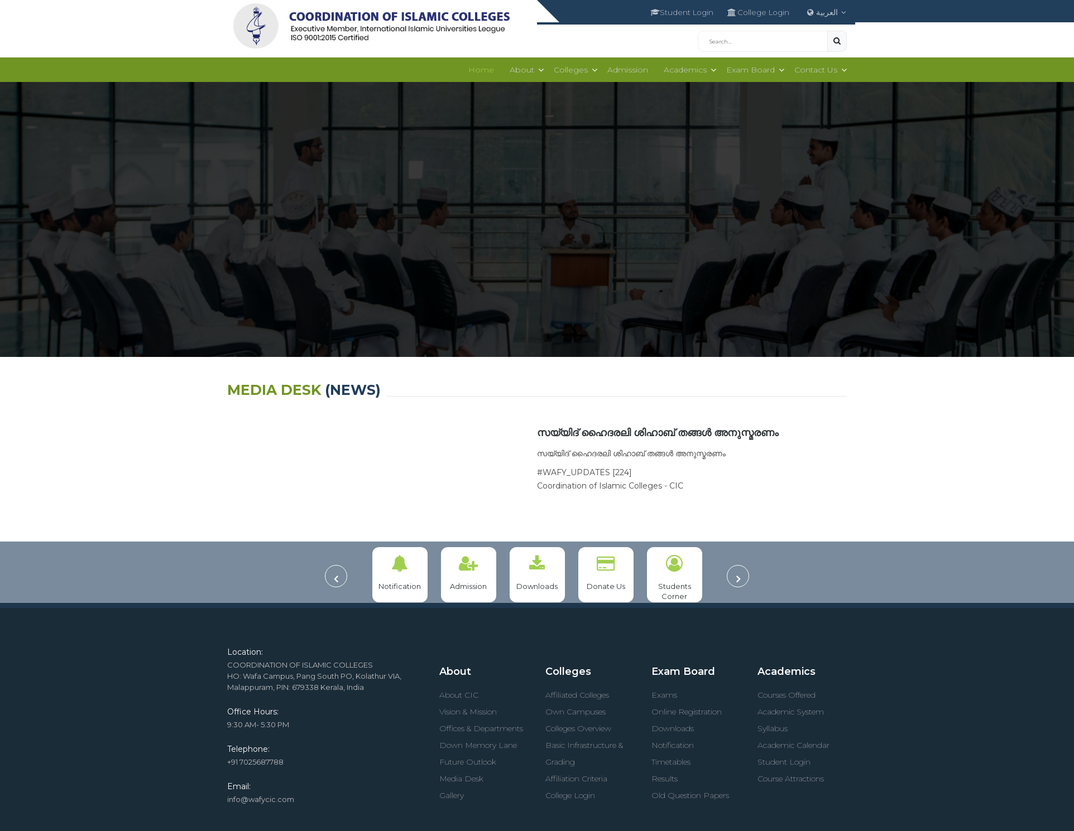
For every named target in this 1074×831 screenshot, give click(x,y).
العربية (827, 11)
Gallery (451, 793)
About (516, 67)
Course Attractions (790, 776)
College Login (753, 11)
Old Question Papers (690, 793)
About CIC (458, 693)
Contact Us (814, 67)
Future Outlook (467, 760)
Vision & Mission (468, 709)
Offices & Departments (481, 726)
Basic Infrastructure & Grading (584, 751)
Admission (624, 67)
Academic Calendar (793, 743)
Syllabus (772, 726)
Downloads (672, 726)
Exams (664, 693)
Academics (681, 67)
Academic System (790, 709)
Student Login (670, 11)
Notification (672, 743)
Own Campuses (575, 709)
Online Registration (686, 709)
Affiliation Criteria (576, 776)
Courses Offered (786, 693)
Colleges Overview (578, 726)
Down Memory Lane (478, 743)
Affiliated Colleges (577, 693)
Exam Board (748, 67)
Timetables (671, 760)
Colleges (566, 67)
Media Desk (461, 776)
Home (475, 67)
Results (664, 776)
